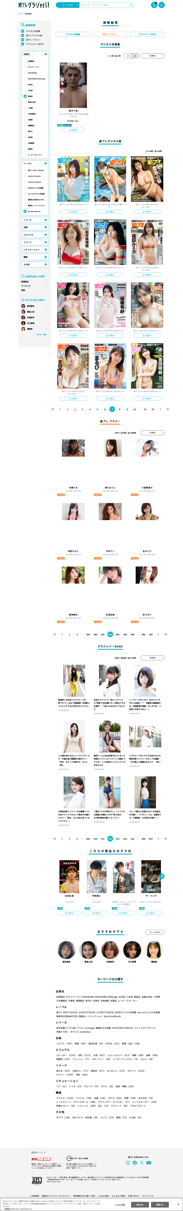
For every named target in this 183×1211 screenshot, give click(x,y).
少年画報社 (32, 114)
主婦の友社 (32, 102)
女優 (100, 1097)
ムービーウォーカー (35, 155)
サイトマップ (147, 1196)
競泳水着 (97, 1043)
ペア (62, 1086)
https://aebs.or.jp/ (53, 1181)
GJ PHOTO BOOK (34, 182)
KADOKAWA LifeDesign (36, 79)
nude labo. (85, 1031)
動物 (122, 1117)
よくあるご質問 (118, 1196)
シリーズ (27, 219)
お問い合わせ (133, 1196)
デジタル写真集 (33, 31)
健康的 (63, 1059)
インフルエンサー (145, 1101)
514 (125, 838)
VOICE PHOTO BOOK (122, 1027)
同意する (159, 1204)
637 (151, 838)
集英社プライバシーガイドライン (56, 1196)
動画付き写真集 (103, 1027)
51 (145, 409)
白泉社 (30, 137)
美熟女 (98, 1070)
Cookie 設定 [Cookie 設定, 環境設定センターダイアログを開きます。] (120, 1204)
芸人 (104, 1105)
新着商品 (25, 281)
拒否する (140, 1204)
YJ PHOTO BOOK (34, 176)
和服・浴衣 (131, 1043)
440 (95, 634)
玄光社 (30, 84)
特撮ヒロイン (66, 1105)
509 (88, 838)
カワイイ (136, 1070)
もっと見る (155, 932)
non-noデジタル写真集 (36, 194)
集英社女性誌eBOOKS (36, 199)
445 (132, 634)
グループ (92, 1086)
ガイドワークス (33, 67)
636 (143, 838)
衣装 (25, 227)
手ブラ (63, 1117)
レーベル (27, 163)
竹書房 (30, 120)
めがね (113, 1043)
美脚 (138, 1055)
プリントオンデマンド (145, 1027)
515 (132, 838)
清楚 (82, 1074)
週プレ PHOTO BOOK (36, 170)
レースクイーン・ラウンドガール (76, 1101)
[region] (91, 1204)
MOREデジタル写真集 (35, 188)
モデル (115, 1097)
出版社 (26, 54)
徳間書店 (31, 125)
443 (117, 634)
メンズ (107, 1117)
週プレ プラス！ (33, 39)
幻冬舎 (30, 90)
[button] (162, 877)
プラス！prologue (86, 1027)
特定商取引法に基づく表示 (84, 1196)
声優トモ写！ (62, 1031)
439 (88, 634)
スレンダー (66, 1055)
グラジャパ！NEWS (35, 44)
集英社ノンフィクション (36, 205)
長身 (152, 1055)
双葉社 (30, 149)
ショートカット (119, 1055)
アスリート (120, 1105)
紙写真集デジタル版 (66, 1027)
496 (143, 634)
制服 (81, 1043)
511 (103, 838)
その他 (26, 264)
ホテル (108, 1086)
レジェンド (87, 1105)
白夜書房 (31, 143)
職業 (25, 257)
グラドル (65, 1097)
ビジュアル (28, 234)
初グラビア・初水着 (85, 1117)
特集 (23, 290)
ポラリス (74, 1031)
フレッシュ (81, 1059)
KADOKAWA (32, 73)
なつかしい (116, 1070)
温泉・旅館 (125, 1086)
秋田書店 (31, 61)
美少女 (63, 1070)
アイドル (84, 1097)
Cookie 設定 (103, 1196)
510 (95, 838)
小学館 (30, 108)
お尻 (99, 1055)
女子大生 (146, 1097)
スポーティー (102, 1059)
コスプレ (64, 1043)
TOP (20, 14)
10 (134, 409)
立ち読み (73, 129)
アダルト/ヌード (138, 1105)
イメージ (27, 242)
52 (153, 409)
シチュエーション (31, 249)
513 (117, 838)
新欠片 (30, 131)
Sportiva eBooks (34, 211)
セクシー (65, 1074)
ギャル (147, 1059)
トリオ (76, 1086)
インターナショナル (126, 1059)
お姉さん (81, 1070)
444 (125, 634)
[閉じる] (178, 1204)
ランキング (25, 286)
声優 (130, 1097)
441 (103, 634)
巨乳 (85, 1055)
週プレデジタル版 (34, 35)
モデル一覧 (40, 334)
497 (151, 634)
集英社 (30, 96)
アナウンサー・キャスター (114, 1101)
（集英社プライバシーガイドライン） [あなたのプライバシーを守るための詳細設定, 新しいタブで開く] (18, 1209)
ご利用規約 (34, 1196)
